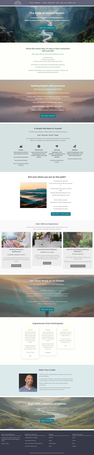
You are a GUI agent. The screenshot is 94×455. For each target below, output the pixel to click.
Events (50, 446)
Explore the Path (5, 443)
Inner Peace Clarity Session (31, 446)
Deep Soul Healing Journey (75, 158)
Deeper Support (52, 443)
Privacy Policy (53, 453)
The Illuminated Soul (41, 453)
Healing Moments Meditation (21, 157)
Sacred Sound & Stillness (21, 160)
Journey (50, 440)
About (73, 437)
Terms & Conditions (60, 453)
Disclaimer (48, 453)
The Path (51, 437)
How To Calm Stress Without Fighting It (34, 443)
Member (74, 446)
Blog (73, 443)
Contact (74, 440)
